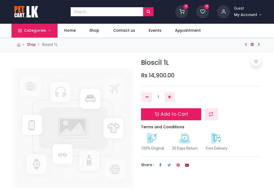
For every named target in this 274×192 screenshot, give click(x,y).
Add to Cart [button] (171, 114)
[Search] (148, 11)
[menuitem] (71, 31)
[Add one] (170, 97)
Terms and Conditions (162, 127)
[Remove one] (147, 97)
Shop (31, 44)
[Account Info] (247, 15)
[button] (211, 114)
